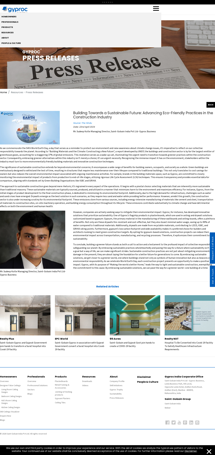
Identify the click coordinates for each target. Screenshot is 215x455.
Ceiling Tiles (60, 402)
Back (211, 104)
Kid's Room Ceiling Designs (9, 402)
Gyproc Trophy (116, 389)
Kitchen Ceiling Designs (10, 407)
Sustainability (116, 394)
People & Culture (147, 382)
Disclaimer (144, 377)
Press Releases (117, 398)
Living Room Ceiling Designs (9, 391)
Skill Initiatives (116, 385)
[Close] (209, 451)
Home (3, 92)
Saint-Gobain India (173, 403)
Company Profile (117, 381)
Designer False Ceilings (10, 385)
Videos (85, 385)
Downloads (87, 381)
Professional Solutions (37, 385)
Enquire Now (5, 416)
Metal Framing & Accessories (62, 386)
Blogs (2, 420)
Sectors (31, 389)
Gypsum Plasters (62, 398)
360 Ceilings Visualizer (10, 411)
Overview (4, 381)
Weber (168, 408)
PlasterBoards (61, 381)
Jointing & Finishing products (63, 393)
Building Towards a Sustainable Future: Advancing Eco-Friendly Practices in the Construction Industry (143, 115)
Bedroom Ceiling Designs (11, 396)
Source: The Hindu (82, 123)
